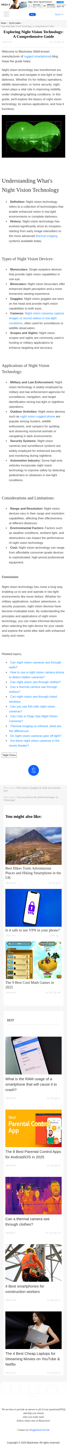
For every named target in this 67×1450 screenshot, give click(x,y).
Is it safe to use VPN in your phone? (32, 930)
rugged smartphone (37, 56)
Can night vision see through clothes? (35, 682)
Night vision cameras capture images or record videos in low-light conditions (36, 318)
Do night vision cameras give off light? (35, 736)
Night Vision (9, 755)
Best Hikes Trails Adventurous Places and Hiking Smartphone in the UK (33, 873)
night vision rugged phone (37, 416)
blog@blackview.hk (39, 1430)
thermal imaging (46, 236)
